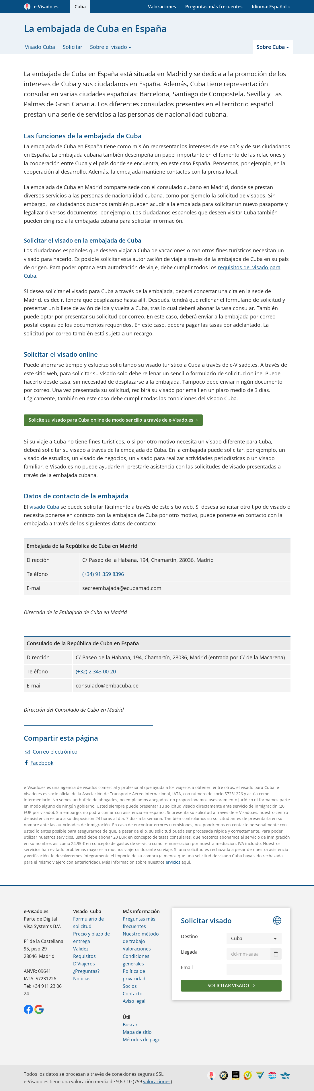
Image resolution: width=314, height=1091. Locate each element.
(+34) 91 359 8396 (103, 574)
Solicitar (72, 46)
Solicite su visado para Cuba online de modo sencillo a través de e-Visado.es (111, 420)
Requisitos (84, 956)
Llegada (189, 952)
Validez (81, 949)
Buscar (130, 1024)
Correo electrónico (51, 751)
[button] (254, 938)
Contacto (133, 993)
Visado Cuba (40, 46)
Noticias (82, 978)
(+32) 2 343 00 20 (96, 671)
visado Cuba (44, 506)
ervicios (173, 862)
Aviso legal (134, 1001)
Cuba (80, 6)
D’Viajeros (84, 964)
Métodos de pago (142, 1039)
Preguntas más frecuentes (214, 6)
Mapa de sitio (137, 1032)
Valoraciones (162, 6)
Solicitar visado (229, 985)
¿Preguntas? (86, 971)
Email (187, 967)
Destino (189, 936)
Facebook (39, 762)
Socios (130, 986)
